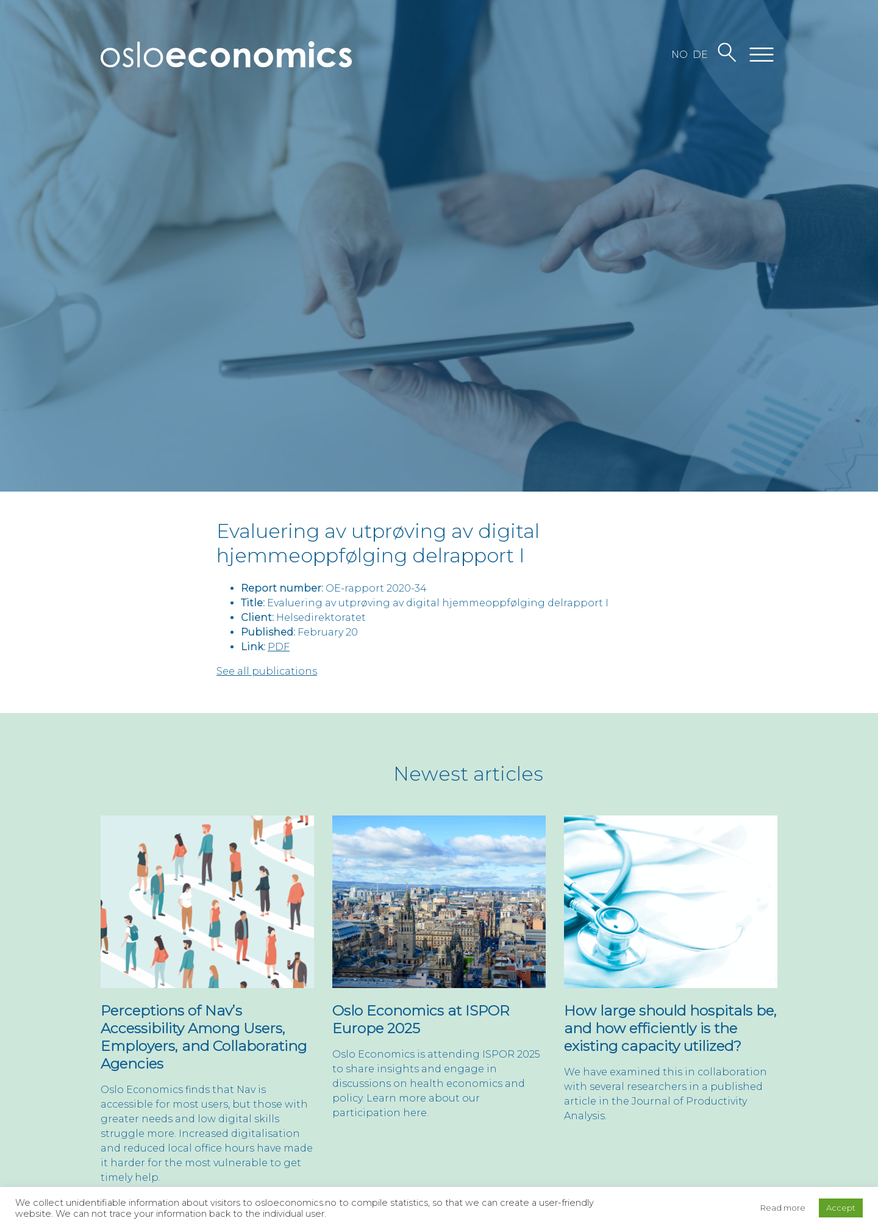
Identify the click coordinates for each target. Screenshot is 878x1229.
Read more (782, 1208)
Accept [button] (840, 1208)
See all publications (266, 671)
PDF (279, 647)
